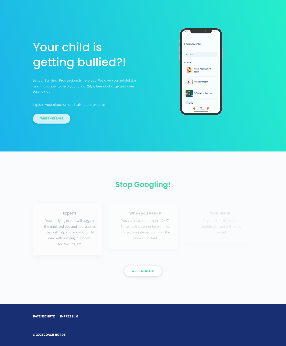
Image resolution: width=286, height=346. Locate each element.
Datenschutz (44, 316)
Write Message (51, 118)
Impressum (69, 316)
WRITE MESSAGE (143, 271)
